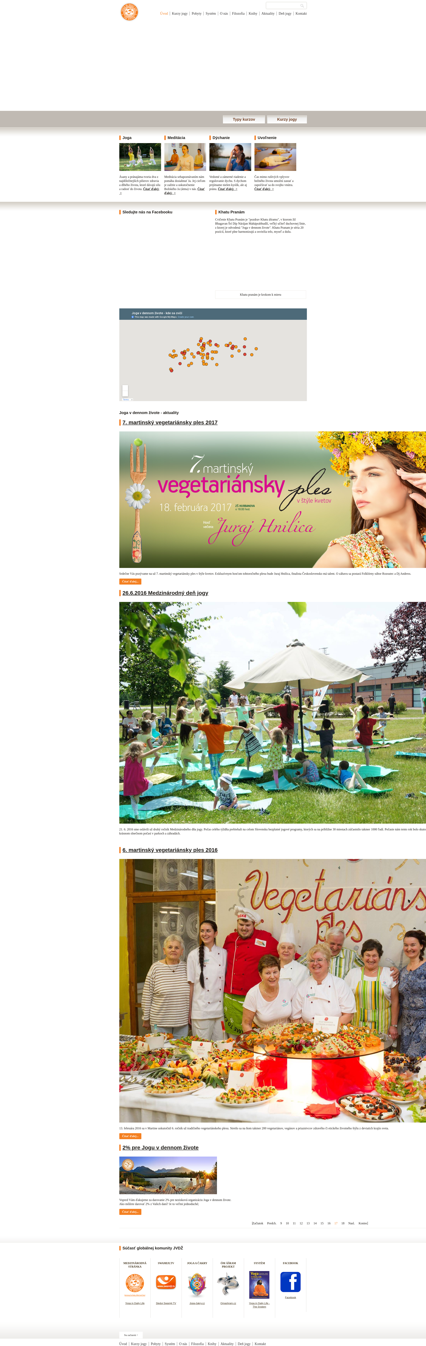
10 (287, 1223)
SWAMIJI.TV (166, 1263)
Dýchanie (221, 138)
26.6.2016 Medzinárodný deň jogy (165, 593)
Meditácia (176, 138)
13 (308, 1223)
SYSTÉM (259, 1263)
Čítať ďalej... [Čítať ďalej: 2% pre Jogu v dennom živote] (130, 1211)
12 (301, 1223)
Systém (211, 13)
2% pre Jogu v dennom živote (161, 1148)
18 (342, 1223)
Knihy (253, 13)
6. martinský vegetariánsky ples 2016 (170, 850)
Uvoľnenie (267, 138)
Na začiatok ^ (131, 1335)
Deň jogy (285, 13)
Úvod (164, 13)
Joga (127, 138)
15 (322, 1223)
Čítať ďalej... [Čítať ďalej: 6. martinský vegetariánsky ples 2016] (130, 1136)
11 (294, 1223)
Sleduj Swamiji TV (166, 1303)
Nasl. (351, 1223)
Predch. (271, 1223)
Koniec (363, 1223)
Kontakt (301, 13)
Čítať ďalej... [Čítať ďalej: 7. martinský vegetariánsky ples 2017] (130, 581)
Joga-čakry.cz (197, 1303)
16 (328, 1223)
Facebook (290, 1297)
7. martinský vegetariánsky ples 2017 (170, 422)
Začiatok (257, 1223)
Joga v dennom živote (129, 14)
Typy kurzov (244, 119)
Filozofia (238, 13)
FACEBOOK (290, 1263)
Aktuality (268, 13)
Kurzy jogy (180, 13)
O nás (224, 13)
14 (315, 1223)
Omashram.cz (228, 1303)
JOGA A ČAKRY (197, 1263)
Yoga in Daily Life (135, 1303)
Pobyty (196, 13)
